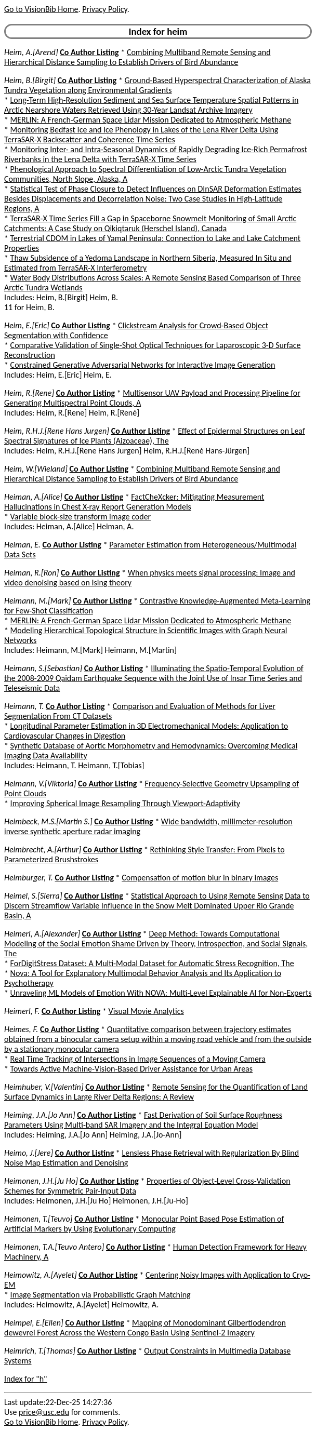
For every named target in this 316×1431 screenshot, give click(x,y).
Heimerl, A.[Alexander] (42, 934)
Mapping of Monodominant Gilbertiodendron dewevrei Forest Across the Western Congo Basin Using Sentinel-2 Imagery (145, 1328)
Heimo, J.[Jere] (28, 1153)
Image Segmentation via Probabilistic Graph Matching (100, 1295)
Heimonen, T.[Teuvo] (38, 1219)
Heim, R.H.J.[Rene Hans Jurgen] (56, 431)
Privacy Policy (104, 9)
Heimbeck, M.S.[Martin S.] (48, 821)
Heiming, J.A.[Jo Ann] (39, 1115)
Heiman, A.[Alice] (33, 497)
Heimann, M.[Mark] (37, 601)
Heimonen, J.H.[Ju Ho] (41, 1181)
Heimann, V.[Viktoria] (40, 783)
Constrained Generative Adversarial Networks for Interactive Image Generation (142, 365)
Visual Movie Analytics (146, 1011)
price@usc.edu (44, 1412)
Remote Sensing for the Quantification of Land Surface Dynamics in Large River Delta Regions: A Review (156, 1092)
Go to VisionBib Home (41, 9)
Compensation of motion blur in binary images (200, 877)
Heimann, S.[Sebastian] (43, 668)
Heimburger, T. (28, 877)
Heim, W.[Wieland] (36, 469)
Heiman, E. (22, 545)
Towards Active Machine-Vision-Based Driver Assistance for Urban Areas (131, 1069)
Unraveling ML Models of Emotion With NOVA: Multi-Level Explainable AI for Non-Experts (161, 993)
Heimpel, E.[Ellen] (33, 1323)
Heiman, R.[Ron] (31, 573)
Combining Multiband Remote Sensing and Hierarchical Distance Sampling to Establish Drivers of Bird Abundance (137, 57)
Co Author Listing (89, 52)
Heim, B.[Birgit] (30, 80)
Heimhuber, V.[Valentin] (44, 1087)
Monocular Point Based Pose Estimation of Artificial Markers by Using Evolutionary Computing (144, 1224)
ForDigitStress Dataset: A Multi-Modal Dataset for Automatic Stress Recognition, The (152, 963)
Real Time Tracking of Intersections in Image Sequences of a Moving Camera (138, 1059)
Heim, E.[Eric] (26, 325)
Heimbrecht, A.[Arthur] (42, 849)
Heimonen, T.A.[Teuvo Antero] (54, 1247)
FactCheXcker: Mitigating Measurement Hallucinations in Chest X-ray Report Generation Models (134, 502)
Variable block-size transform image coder (80, 516)
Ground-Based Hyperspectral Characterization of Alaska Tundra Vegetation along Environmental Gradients (157, 85)
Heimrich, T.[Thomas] (39, 1351)
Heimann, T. (24, 706)
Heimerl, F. (22, 1011)
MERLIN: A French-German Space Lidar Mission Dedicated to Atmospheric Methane (151, 120)
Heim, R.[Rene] (29, 393)
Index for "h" (25, 1379)
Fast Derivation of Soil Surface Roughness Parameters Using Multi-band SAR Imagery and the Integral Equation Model (143, 1120)
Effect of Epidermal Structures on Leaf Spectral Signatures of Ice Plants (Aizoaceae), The (154, 436)
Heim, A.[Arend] (31, 52)
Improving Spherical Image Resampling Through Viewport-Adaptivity (125, 803)
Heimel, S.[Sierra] (33, 896)
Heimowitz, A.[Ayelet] (40, 1275)
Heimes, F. (21, 1029)
